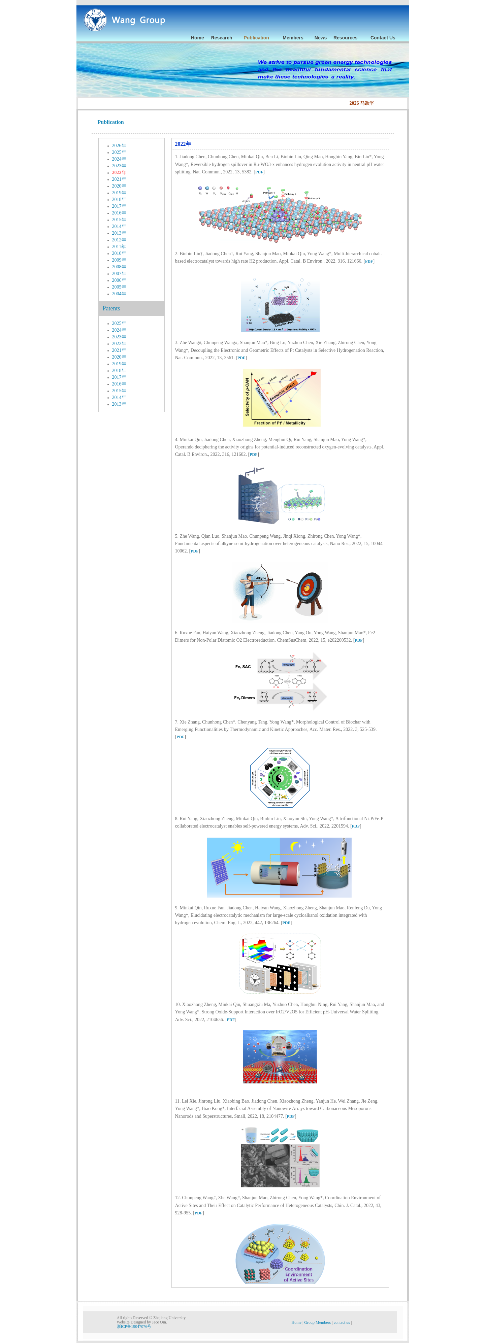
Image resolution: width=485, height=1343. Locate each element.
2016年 (119, 212)
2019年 (119, 192)
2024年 (119, 159)
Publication (256, 37)
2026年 (119, 145)
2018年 (119, 199)
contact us (342, 1322)
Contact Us (382, 37)
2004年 (119, 293)
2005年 (119, 287)
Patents (111, 308)
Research (221, 37)
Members (293, 37)
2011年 (119, 246)
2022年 (119, 172)
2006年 (119, 280)
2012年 (119, 239)
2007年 (119, 273)
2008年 (119, 266)
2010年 (119, 253)
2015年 (119, 219)
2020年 (119, 186)
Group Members (318, 1322)
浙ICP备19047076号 (134, 1326)
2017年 (119, 206)
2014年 (119, 226)
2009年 (119, 260)
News (321, 37)
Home (197, 37)
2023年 (119, 165)
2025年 (119, 152)
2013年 (119, 233)
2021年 (119, 179)
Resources (345, 37)
